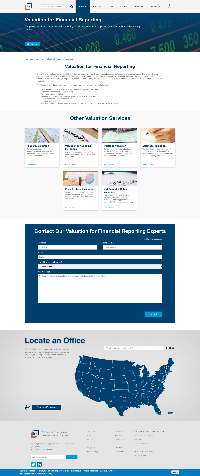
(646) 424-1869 (144, 456)
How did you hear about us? (50, 262)
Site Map (118, 448)
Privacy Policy (40, 449)
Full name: (42, 243)
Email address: (109, 243)
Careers (124, 6)
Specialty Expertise (46, 407)
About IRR (138, 6)
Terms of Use (120, 452)
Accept (175, 472)
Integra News (91, 448)
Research (97, 6)
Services (83, 6)
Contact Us (155, 6)
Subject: (41, 252)
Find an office (92, 432)
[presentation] (100, 312)
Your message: (44, 272)
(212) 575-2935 (146, 452)
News (111, 6)
